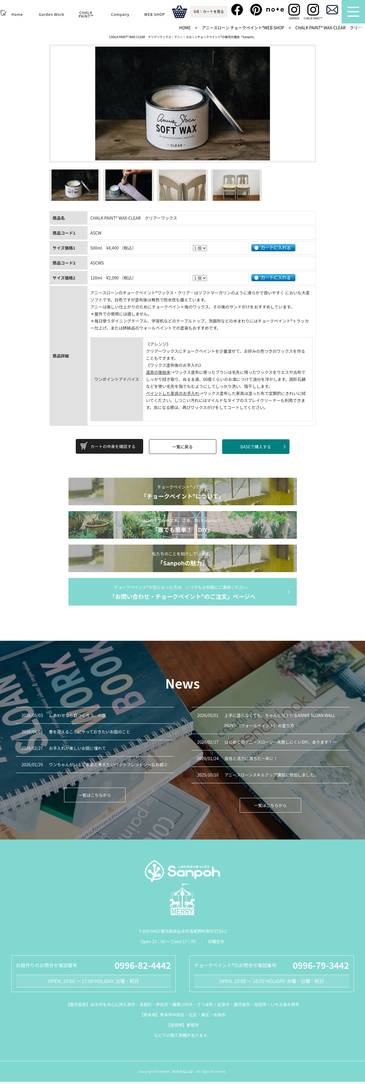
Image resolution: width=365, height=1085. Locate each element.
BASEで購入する (255, 450)
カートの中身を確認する (113, 450)
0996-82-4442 (143, 968)
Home (17, 14)
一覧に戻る (182, 450)
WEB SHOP (154, 14)
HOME (183, 27)
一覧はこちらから (94, 798)
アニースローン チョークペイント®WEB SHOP (242, 27)
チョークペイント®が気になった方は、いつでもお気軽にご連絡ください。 (182, 595)
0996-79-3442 (321, 968)
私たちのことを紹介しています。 (182, 562)
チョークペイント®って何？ (182, 495)
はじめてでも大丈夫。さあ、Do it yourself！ (182, 529)
